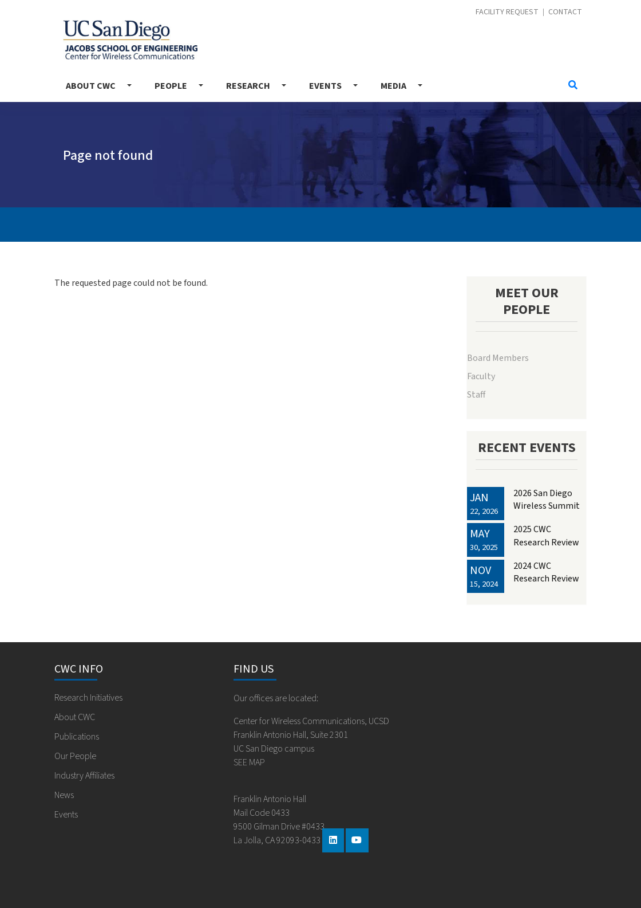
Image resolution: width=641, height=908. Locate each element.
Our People (75, 756)
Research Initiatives (88, 697)
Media (393, 86)
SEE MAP (249, 762)
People (171, 86)
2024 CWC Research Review (546, 572)
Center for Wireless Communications (130, 40)
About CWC (91, 86)
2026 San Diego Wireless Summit (546, 499)
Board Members (498, 358)
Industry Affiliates (84, 775)
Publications (76, 736)
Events (325, 86)
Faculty (481, 376)
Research (248, 86)
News (64, 795)
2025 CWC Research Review (546, 535)
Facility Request (507, 12)
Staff (476, 394)
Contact (565, 12)
